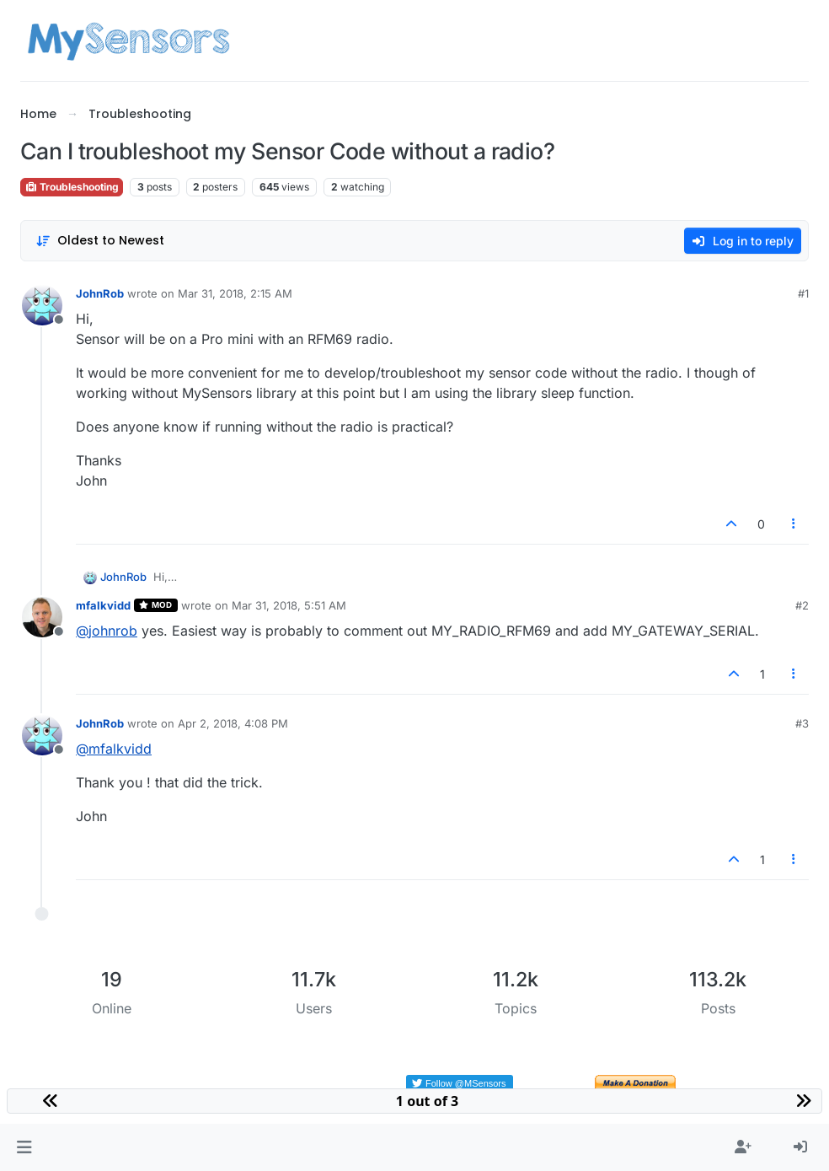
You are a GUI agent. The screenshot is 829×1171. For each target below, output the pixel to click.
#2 (802, 605)
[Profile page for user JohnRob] (42, 305)
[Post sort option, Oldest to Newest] (100, 241)
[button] (24, 1147)
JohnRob (100, 293)
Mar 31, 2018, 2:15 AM (235, 293)
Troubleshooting (71, 186)
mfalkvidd (103, 605)
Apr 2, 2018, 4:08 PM (233, 723)
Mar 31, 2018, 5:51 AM (289, 605)
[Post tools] (794, 524)
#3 (802, 723)
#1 (803, 293)
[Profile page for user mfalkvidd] (42, 617)
